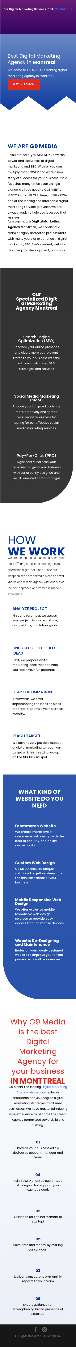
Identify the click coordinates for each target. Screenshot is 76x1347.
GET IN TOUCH (23, 84)
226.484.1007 (62, 9)
